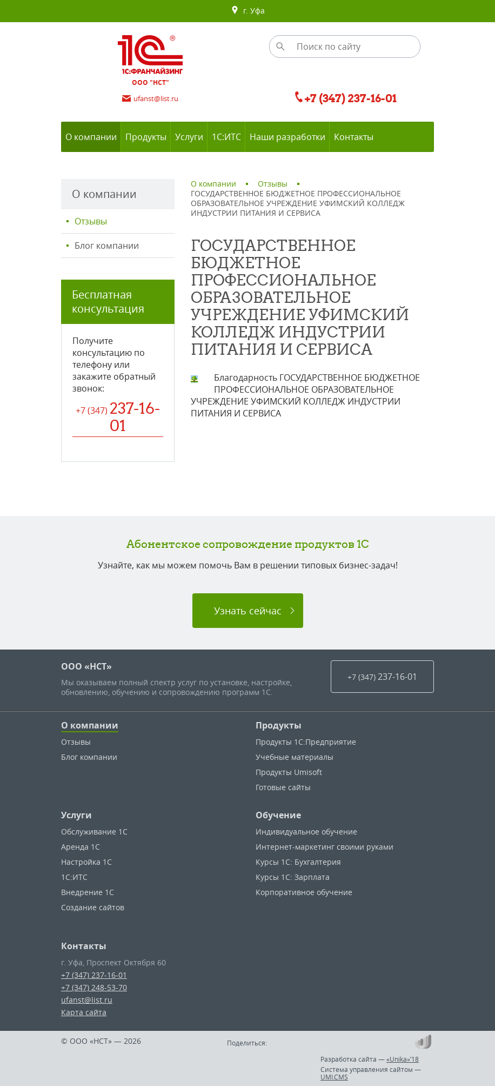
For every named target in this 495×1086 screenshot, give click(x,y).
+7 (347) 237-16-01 (94, 975)
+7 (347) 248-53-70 (94, 987)
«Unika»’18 (402, 1059)
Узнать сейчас (248, 610)
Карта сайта (83, 1012)
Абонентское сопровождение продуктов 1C (247, 544)
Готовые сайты (283, 787)
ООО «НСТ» (86, 666)
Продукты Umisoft (289, 772)
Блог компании (107, 245)
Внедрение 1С (87, 892)
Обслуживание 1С (94, 831)
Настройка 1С (86, 862)
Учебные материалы (294, 757)
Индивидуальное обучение (306, 831)
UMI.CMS (334, 1076)
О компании (89, 725)
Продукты (279, 725)
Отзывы (91, 221)
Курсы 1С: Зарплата (293, 877)
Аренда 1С (80, 847)
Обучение (278, 815)
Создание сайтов (92, 907)
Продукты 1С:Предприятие (306, 742)
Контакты (83, 946)
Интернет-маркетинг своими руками (324, 847)
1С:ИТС (74, 877)
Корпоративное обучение (304, 892)
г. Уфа (248, 10)
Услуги (76, 815)
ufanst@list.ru (86, 1000)
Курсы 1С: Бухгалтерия (298, 862)
